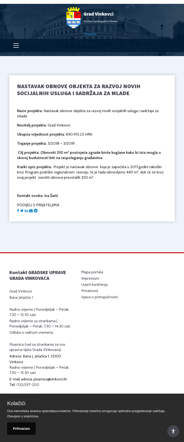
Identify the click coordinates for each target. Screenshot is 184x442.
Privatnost (89, 290)
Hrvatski (90, 34)
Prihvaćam (21, 429)
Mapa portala (92, 272)
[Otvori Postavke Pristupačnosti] (173, 431)
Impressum (90, 278)
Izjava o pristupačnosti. (99, 297)
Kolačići (16, 403)
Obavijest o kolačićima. (23, 416)
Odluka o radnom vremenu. (31, 332)
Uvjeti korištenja (94, 284)
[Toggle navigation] (16, 45)
